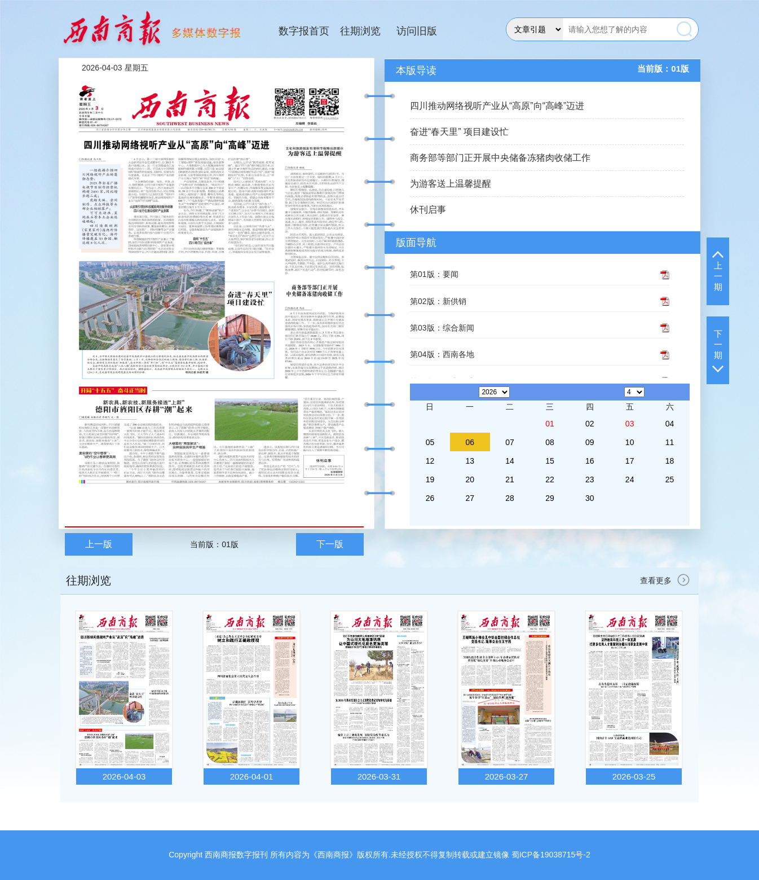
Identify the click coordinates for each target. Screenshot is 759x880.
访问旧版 (416, 31)
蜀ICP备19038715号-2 (550, 854)
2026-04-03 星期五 (115, 67)
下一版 (329, 544)
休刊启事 (428, 209)
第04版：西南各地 (442, 354)
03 (629, 423)
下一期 (717, 350)
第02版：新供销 (438, 301)
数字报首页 (304, 31)
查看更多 (666, 580)
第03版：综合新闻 (442, 327)
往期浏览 (360, 31)
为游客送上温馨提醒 (450, 183)
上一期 (717, 271)
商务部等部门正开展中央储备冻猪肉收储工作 (500, 157)
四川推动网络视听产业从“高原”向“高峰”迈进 (497, 106)
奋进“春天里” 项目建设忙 (459, 132)
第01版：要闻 (434, 274)
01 (549, 423)
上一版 (98, 544)
